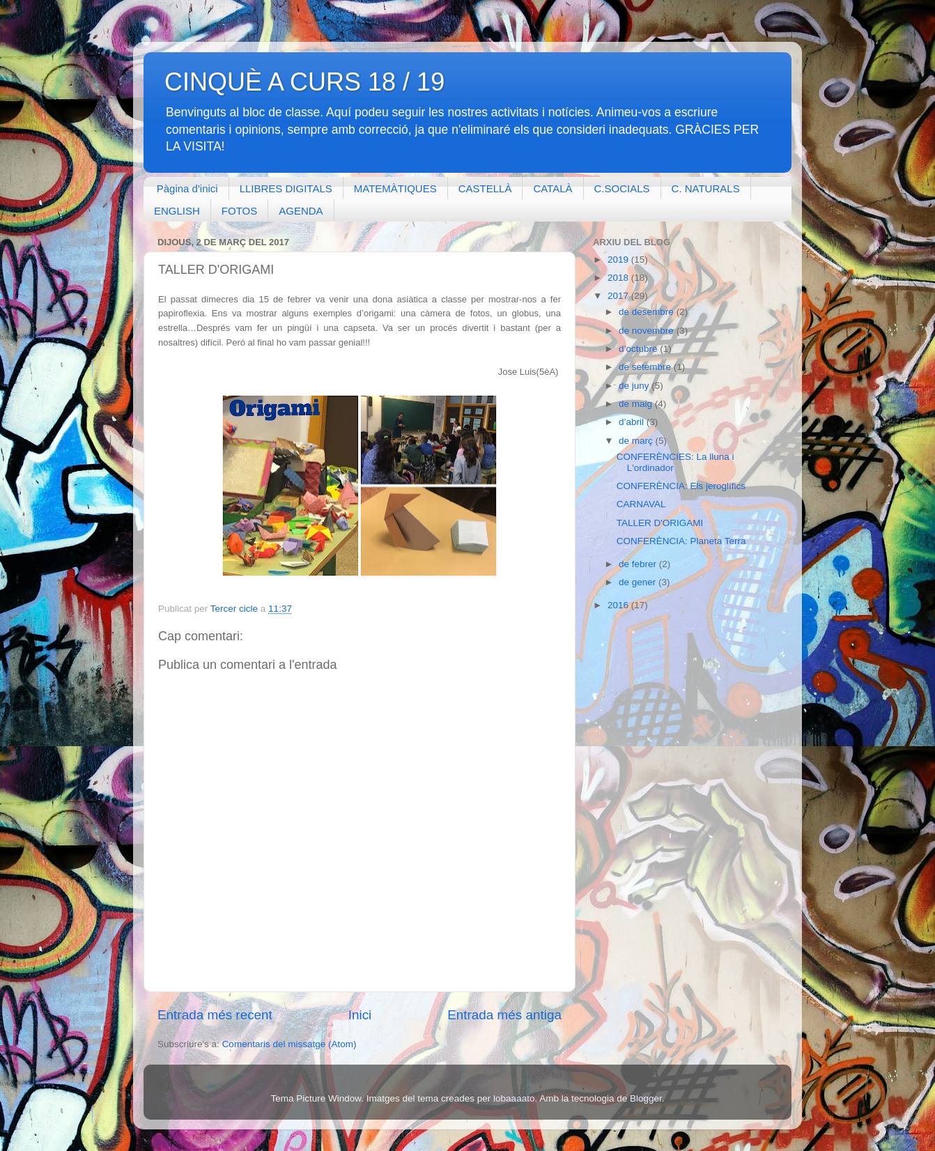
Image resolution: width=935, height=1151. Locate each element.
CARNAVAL (641, 504)
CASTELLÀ (485, 188)
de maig (637, 404)
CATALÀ (552, 188)
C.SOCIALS (622, 188)
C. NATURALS (706, 188)
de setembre (646, 367)
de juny (635, 385)
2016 (619, 605)
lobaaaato (513, 1098)
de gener (638, 582)
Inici (360, 1014)
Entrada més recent (214, 1014)
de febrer (639, 564)
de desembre (648, 312)
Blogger (646, 1098)
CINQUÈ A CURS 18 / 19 (304, 82)
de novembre (648, 330)
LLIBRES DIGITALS (286, 188)
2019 (619, 259)
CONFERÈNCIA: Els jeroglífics (681, 486)
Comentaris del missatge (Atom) (289, 1044)
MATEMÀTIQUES (395, 188)
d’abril (633, 422)
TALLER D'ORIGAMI (660, 523)
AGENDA (301, 211)
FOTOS (239, 211)
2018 (619, 277)
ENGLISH (177, 211)
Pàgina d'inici (187, 188)
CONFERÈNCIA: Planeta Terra (681, 541)
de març (637, 440)
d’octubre (639, 348)
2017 (619, 296)
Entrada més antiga (504, 1014)
